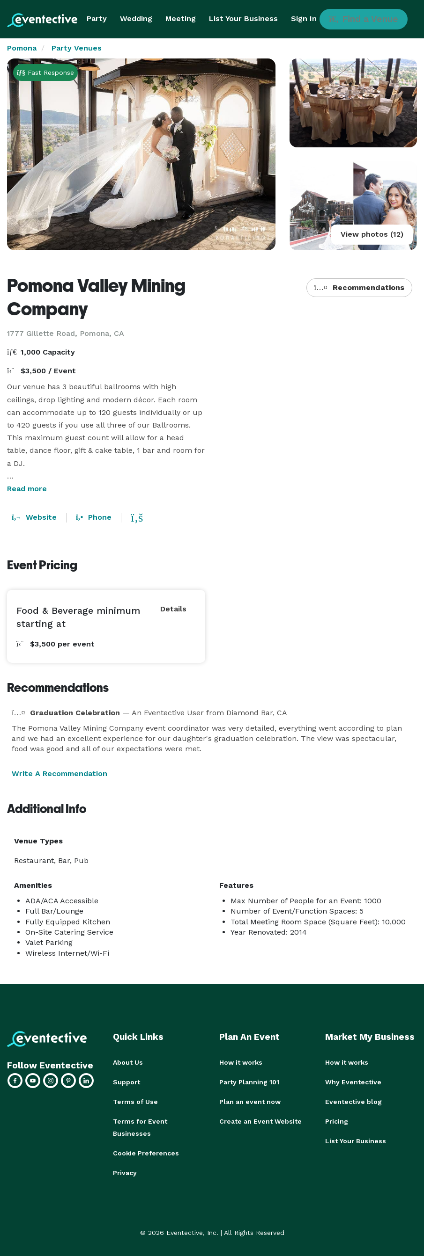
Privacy (125, 1172)
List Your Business (243, 18)
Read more (27, 488)
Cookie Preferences (146, 1153)
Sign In (304, 18)
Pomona (22, 48)
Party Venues (77, 48)
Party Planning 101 (249, 1082)
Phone (94, 517)
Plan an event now (250, 1101)
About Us (128, 1062)
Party (97, 18)
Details (173, 608)
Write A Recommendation (59, 773)
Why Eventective (353, 1082)
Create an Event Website (260, 1121)
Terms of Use (135, 1101)
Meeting (180, 18)
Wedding (136, 18)
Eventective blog (353, 1101)
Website (34, 517)
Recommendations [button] (359, 287)
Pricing (336, 1121)
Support (126, 1082)
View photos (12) (372, 234)
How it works (240, 1062)
